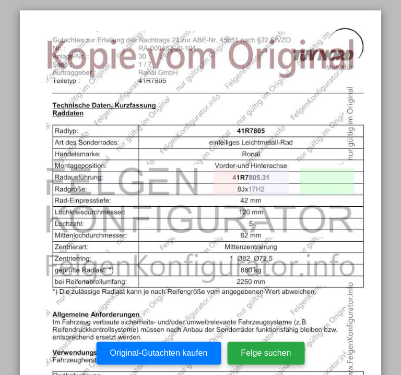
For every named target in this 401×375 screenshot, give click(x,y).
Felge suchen (266, 352)
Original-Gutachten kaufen (159, 352)
